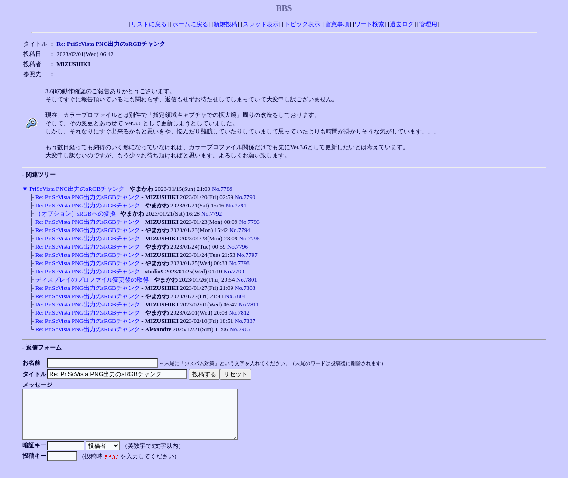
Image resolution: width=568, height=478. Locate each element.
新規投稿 (225, 24)
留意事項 (337, 24)
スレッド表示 (261, 24)
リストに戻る (149, 24)
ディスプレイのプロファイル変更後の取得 (92, 279)
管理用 (428, 24)
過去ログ (402, 24)
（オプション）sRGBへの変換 (75, 213)
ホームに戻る (190, 24)
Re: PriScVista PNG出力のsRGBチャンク (87, 197)
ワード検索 (369, 24)
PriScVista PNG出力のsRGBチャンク (76, 188)
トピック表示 (302, 24)
